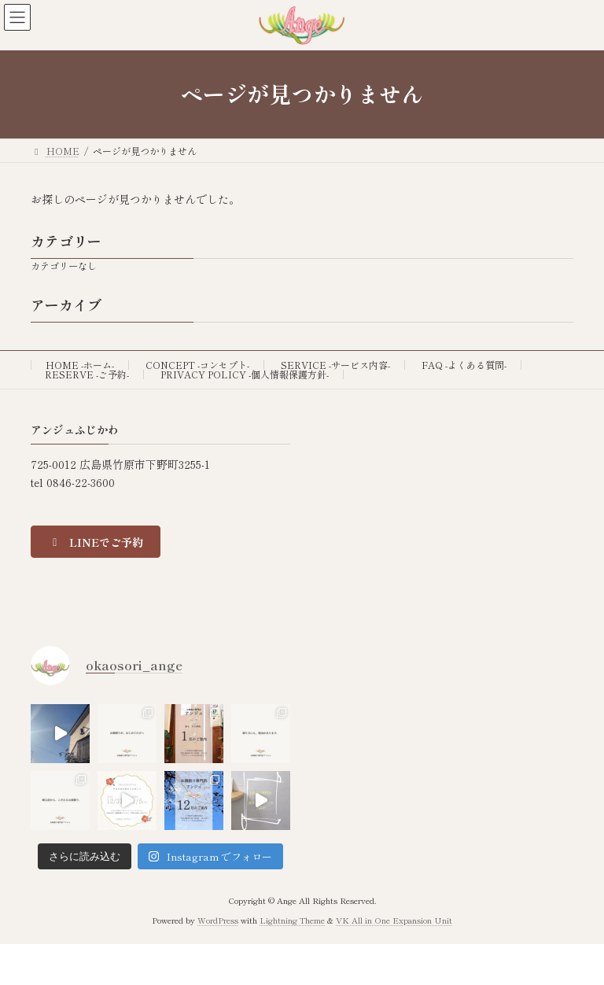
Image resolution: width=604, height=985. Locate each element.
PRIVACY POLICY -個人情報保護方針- (244, 374)
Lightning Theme (292, 920)
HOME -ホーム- (80, 364)
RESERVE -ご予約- (87, 374)
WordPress (217, 920)
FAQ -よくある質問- (464, 364)
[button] (95, 542)
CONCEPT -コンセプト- (197, 364)
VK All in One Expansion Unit (394, 920)
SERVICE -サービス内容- (335, 364)
